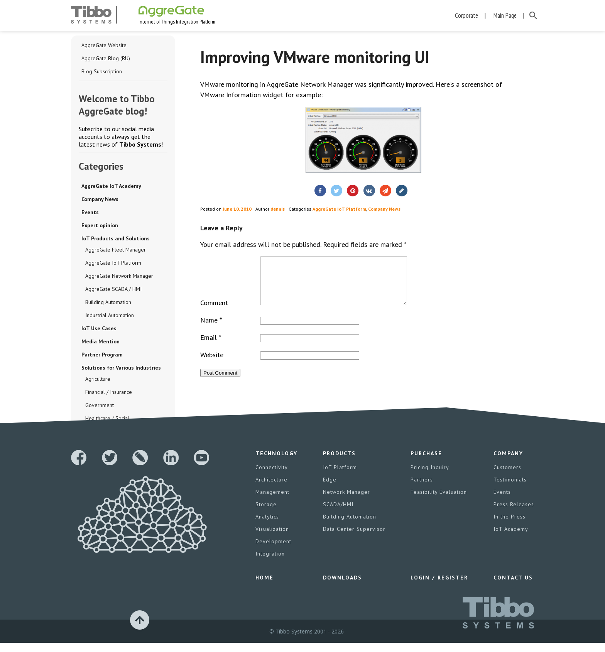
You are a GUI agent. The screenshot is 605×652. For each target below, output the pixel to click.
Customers (507, 476)
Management (272, 501)
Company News (99, 199)
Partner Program (102, 354)
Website (211, 364)
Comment (214, 311)
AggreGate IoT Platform (113, 262)
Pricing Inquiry (430, 476)
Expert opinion (99, 225)
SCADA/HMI (338, 513)
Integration (270, 562)
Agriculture (97, 378)
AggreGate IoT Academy (111, 185)
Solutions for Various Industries (121, 367)
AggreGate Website (104, 45)
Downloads (342, 586)
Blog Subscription (101, 71)
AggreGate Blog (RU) (105, 58)
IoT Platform (340, 476)
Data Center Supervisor (354, 538)
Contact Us (513, 586)
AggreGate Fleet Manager (115, 249)
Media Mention (100, 341)
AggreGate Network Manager (119, 275)
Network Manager (346, 501)
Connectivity (271, 476)
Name (211, 329)
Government (99, 405)
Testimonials (510, 488)
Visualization (272, 538)
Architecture (271, 488)
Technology (276, 462)
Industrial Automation (109, 315)
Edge (329, 488)
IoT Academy (510, 538)
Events (90, 212)
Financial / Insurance (108, 391)
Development (273, 550)
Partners (422, 488)
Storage (266, 513)
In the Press (509, 525)
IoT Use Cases (99, 328)
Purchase (426, 462)
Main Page (505, 15)
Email (210, 346)
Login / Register (439, 586)
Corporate (466, 15)
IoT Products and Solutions (115, 238)
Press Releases (513, 513)
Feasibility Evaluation (439, 501)
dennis (277, 209)
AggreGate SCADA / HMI (113, 288)
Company (508, 462)
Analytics (267, 525)
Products (339, 462)
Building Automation (108, 302)
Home (264, 586)
